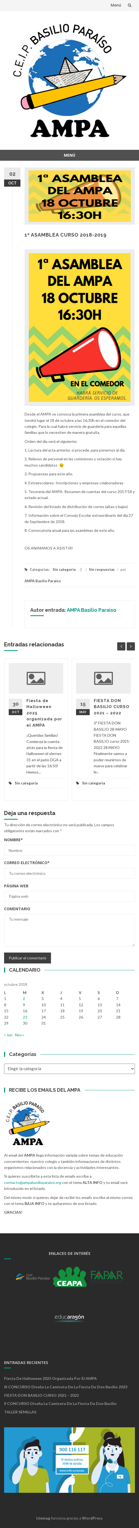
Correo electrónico (27, 862)
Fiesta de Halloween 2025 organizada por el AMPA (50, 1378)
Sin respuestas (102, 569)
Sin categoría (64, 569)
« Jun (8, 1034)
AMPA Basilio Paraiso (43, 581)
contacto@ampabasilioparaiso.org (32, 1182)
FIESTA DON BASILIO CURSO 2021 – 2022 (111, 706)
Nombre (13, 839)
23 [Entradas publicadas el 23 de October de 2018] (25, 1017)
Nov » (19, 1034)
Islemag (43, 1518)
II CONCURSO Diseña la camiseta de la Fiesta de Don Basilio (60, 1403)
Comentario (17, 908)
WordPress (92, 1518)
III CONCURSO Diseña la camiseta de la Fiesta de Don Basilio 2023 (65, 1386)
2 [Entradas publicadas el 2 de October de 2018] (24, 998)
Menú (116, 5)
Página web (16, 885)
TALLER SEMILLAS (20, 1412)
